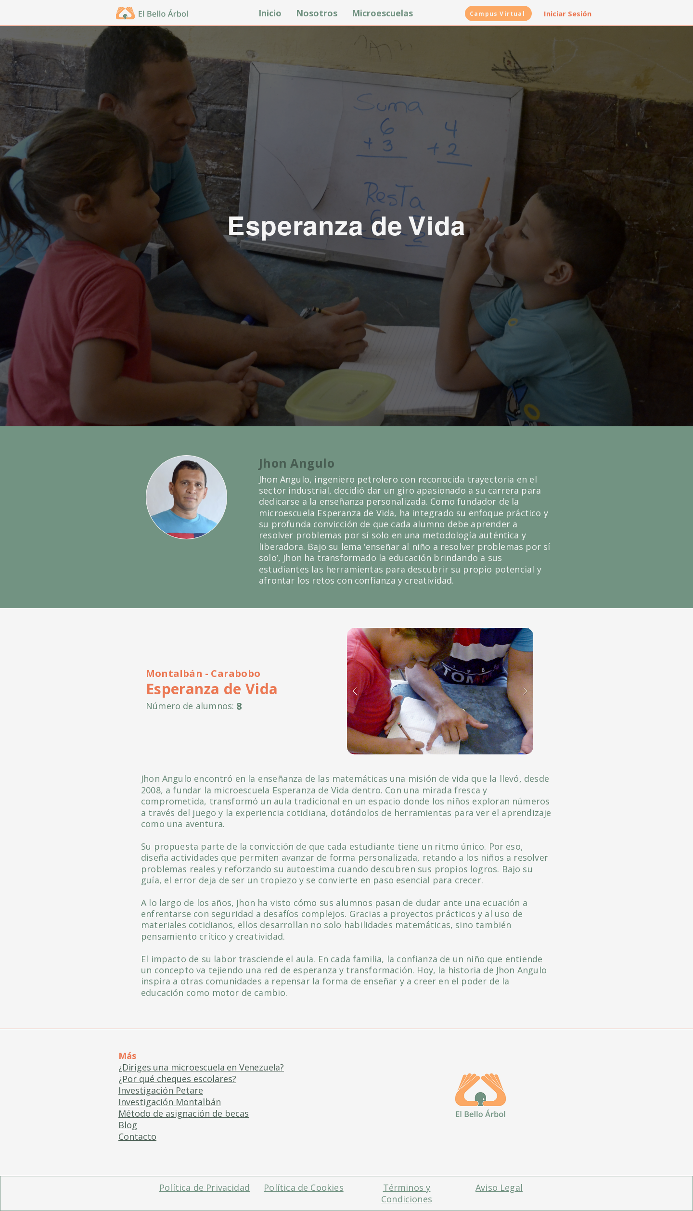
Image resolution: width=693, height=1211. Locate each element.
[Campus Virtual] (498, 13)
